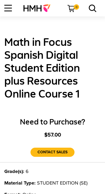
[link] (39, 8)
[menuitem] (39, 8)
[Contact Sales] (52, 152)
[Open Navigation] (8, 8)
